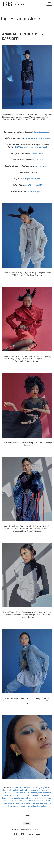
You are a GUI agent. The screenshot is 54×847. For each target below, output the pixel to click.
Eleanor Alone (37, 795)
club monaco (14, 795)
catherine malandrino (28, 793)
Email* (27, 817)
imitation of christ (39, 798)
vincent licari (19, 806)
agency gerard (44, 787)
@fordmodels (44, 138)
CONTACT (38, 829)
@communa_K (42, 166)
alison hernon (30, 790)
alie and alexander (16, 790)
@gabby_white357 (33, 185)
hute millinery (26, 798)
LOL (26, 801)
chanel (5, 795)
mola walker (33, 801)
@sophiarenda (33, 178)
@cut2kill (38, 159)
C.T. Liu (16, 793)
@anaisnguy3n (30, 138)
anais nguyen (42, 790)
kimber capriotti (16, 801)
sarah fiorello (20, 803)
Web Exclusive (25, 787)
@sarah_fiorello (38, 153)
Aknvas (5, 790)
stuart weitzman (32, 803)
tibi (41, 803)
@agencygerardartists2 (36, 147)
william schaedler (32, 806)
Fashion (15, 787)
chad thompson (44, 793)
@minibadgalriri (35, 191)
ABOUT (15, 829)
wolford (43, 806)
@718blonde (20, 147)
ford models (15, 798)
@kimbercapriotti (42, 132)
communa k (25, 795)
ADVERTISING (26, 829)
